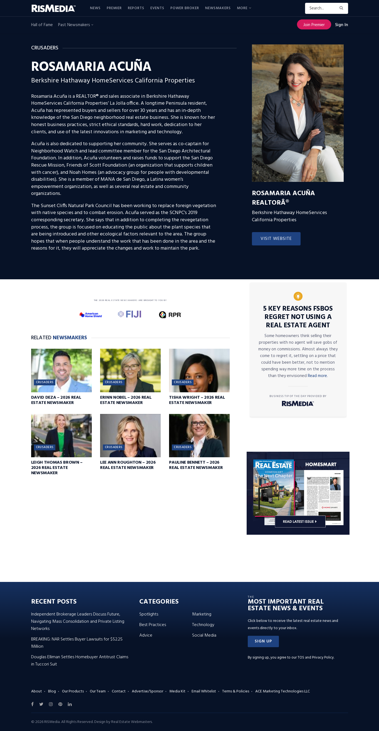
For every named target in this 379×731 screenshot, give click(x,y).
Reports (136, 8)
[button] (263, 641)
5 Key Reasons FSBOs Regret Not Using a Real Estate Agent (298, 317)
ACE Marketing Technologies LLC (282, 691)
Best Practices (152, 625)
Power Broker (184, 8)
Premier (114, 8)
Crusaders (45, 382)
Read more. (318, 376)
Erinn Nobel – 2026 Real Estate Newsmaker (126, 400)
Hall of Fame (42, 25)
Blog (52, 691)
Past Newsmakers (75, 25)
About (36, 691)
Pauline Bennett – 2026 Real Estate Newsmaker (196, 465)
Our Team (98, 691)
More (242, 8)
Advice (145, 635)
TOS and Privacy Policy (316, 657)
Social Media (204, 635)
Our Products (73, 691)
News (95, 8)
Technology (203, 625)
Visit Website (276, 238)
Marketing (201, 614)
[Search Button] (342, 8)
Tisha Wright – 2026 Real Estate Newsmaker (197, 400)
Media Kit (177, 691)
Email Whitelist (204, 691)
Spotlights (148, 614)
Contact (119, 691)
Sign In (341, 25)
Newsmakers (218, 8)
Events (157, 8)
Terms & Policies (235, 691)
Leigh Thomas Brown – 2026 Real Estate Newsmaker (57, 468)
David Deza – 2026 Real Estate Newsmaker (56, 400)
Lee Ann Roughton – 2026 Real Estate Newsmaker (128, 465)
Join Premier (314, 25)
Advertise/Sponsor (147, 691)
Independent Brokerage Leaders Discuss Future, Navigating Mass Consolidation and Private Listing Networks (77, 621)
